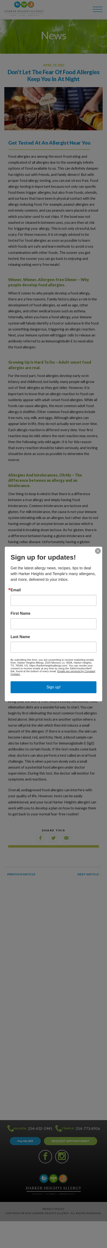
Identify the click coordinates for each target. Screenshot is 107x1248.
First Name (20, 613)
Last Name (20, 637)
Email (16, 590)
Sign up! (54, 687)
